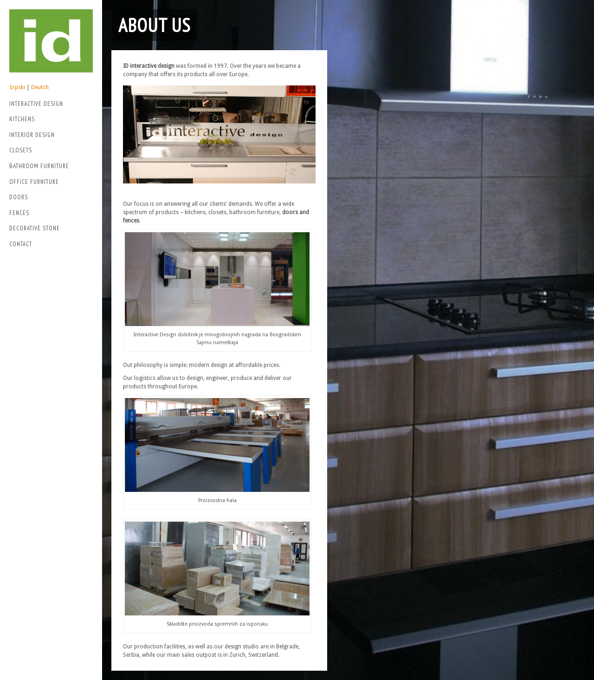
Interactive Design (49, 105)
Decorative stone (34, 228)
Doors (18, 197)
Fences (19, 213)
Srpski (17, 87)
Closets (20, 150)
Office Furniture (34, 182)
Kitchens (22, 119)
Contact (20, 244)
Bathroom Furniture (39, 166)
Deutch (40, 87)
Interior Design (32, 135)
